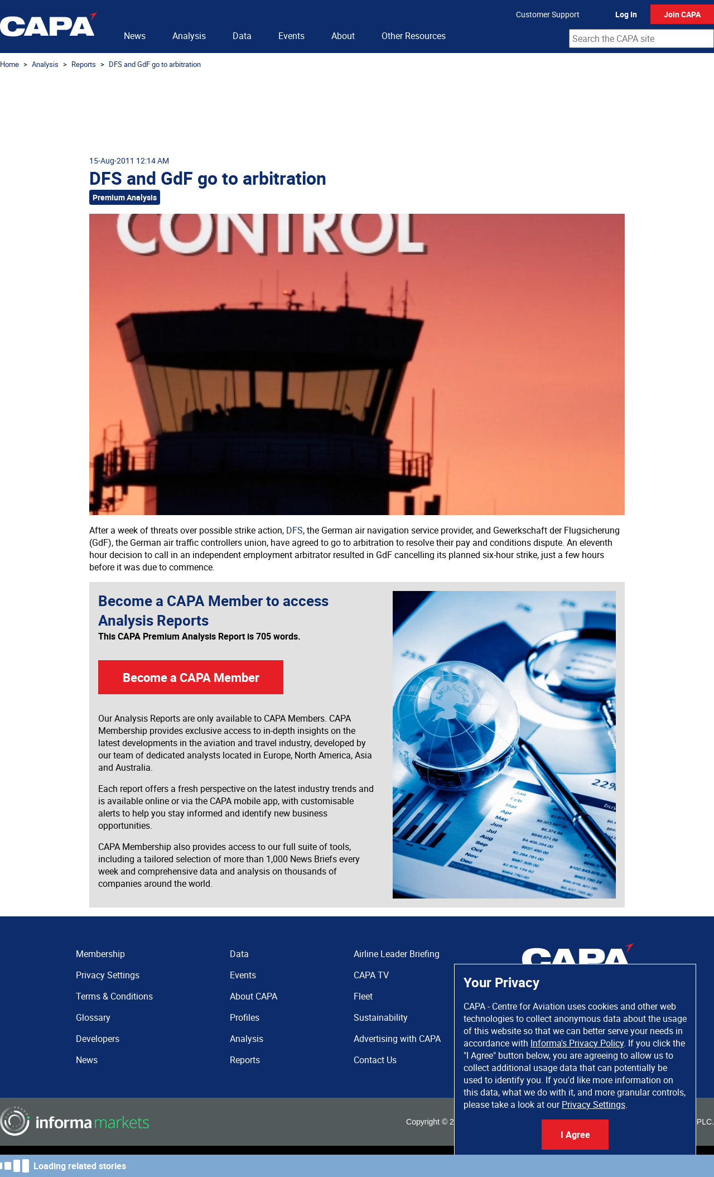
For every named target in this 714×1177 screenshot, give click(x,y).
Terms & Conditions (114, 996)
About (343, 36)
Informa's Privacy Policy (577, 1043)
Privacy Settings (593, 1104)
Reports (83, 64)
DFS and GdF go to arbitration (155, 64)
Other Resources (414, 36)
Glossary (93, 1017)
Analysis (189, 36)
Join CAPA (682, 14)
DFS (294, 530)
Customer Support (548, 14)
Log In (626, 14)
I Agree (575, 1134)
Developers (97, 1038)
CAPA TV (371, 975)
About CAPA (253, 996)
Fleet (363, 996)
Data (242, 36)
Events (291, 36)
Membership (100, 954)
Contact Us (375, 1060)
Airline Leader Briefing (397, 954)
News (135, 36)
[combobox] (641, 38)
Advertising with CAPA (397, 1038)
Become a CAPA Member (191, 677)
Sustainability (381, 1017)
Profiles (244, 1017)
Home (9, 64)
